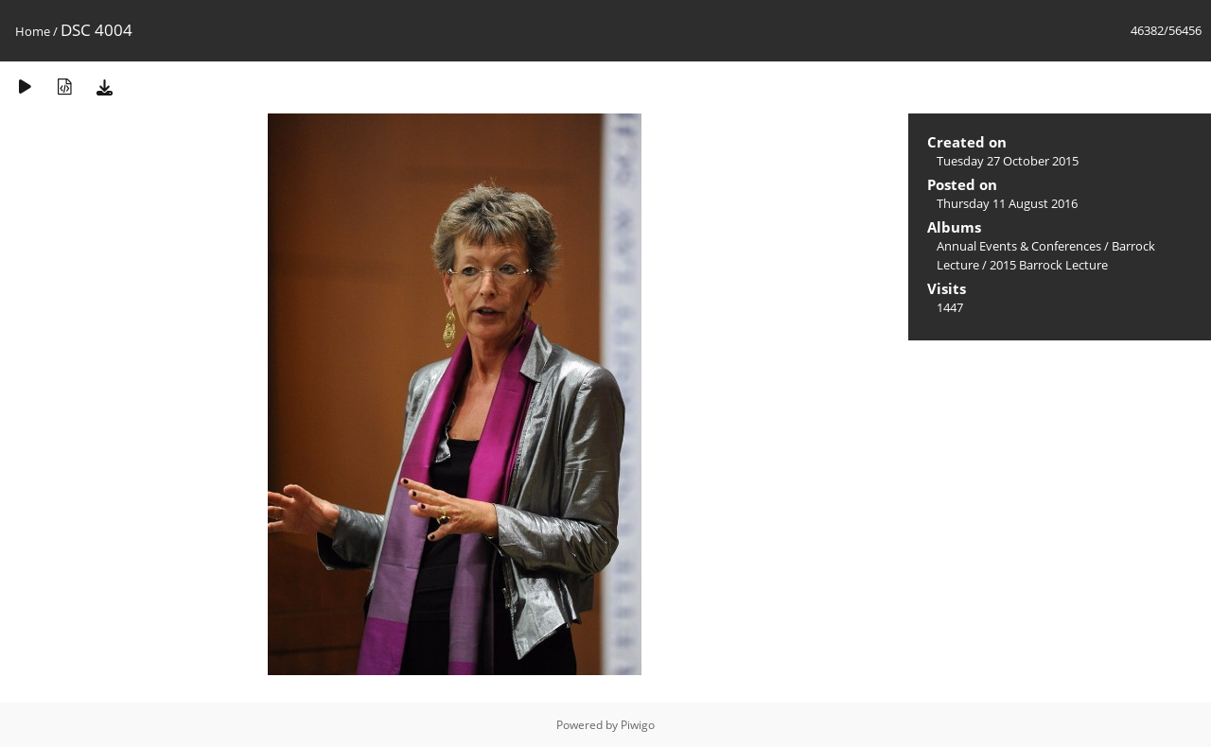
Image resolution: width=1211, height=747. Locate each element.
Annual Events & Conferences (1019, 245)
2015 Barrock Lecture (1049, 264)
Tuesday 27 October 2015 (1008, 160)
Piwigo (638, 725)
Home (32, 31)
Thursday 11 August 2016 (1007, 203)
